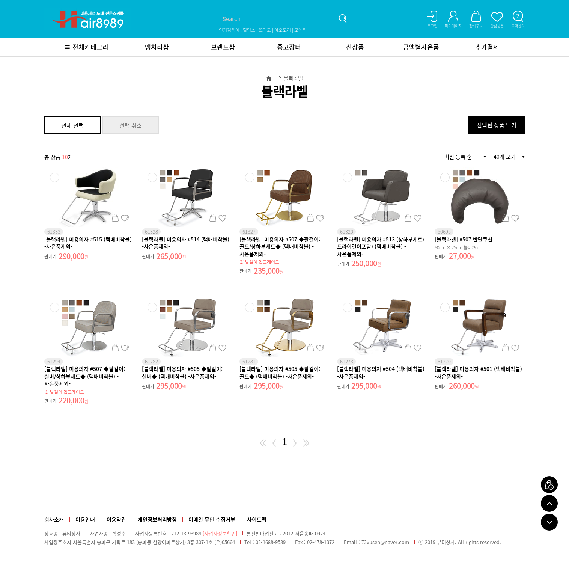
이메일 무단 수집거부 (211, 519)
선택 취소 (130, 125)
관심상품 (125, 218)
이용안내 (85, 519)
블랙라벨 (293, 78)
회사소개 (54, 519)
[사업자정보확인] (220, 533)
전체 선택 (72, 125)
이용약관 (116, 519)
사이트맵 (256, 519)
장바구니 (115, 218)
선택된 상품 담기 (496, 125)
